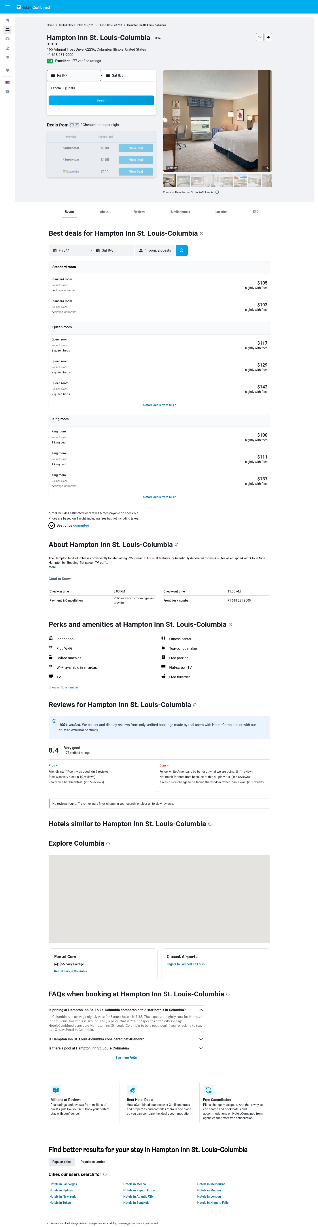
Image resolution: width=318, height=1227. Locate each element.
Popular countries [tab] (100, 1119)
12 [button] (120, 138)
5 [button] (120, 127)
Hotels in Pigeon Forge (146, 1147)
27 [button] (130, 159)
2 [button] (88, 127)
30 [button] (88, 170)
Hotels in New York (70, 1153)
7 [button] (141, 127)
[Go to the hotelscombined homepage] (33, 7)
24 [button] (99, 159)
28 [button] (141, 159)
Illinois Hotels (114, 25)
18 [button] (109, 148)
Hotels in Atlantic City (146, 1153)
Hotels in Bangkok (143, 1160)
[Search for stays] (7, 29)
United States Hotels (78, 25)
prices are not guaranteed (150, 1180)
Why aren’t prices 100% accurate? (169, 1209)
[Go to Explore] (7, 57)
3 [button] (99, 127)
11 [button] (109, 138)
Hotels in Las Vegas (70, 1141)
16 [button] (88, 148)
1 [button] (152, 117)
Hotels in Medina (216, 1147)
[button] (7, 7)
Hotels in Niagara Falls (220, 1160)
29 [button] (152, 159)
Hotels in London (216, 1153)
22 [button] (152, 148)
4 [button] (109, 127)
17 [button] (99, 148)
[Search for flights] (7, 20)
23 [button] (88, 159)
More (59, 524)
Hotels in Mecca (142, 1141)
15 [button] (152, 138)
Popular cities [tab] (69, 1119)
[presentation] (224, 192)
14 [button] (141, 138)
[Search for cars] (7, 38)
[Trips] (7, 70)
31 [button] (99, 170)
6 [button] (130, 127)
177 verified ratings (93, 61)
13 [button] (130, 138)
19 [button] (120, 148)
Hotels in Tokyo (67, 1160)
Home (57, 25)
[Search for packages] (7, 48)
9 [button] (88, 138)
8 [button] (152, 127)
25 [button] (109, 159)
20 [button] (130, 148)
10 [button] (99, 138)
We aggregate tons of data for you (169, 1201)
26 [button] (120, 159)
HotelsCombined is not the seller (169, 1193)
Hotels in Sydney (68, 1147)
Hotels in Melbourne (218, 1141)
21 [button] (141, 148)
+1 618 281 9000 (67, 55)
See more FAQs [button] (133, 1015)
